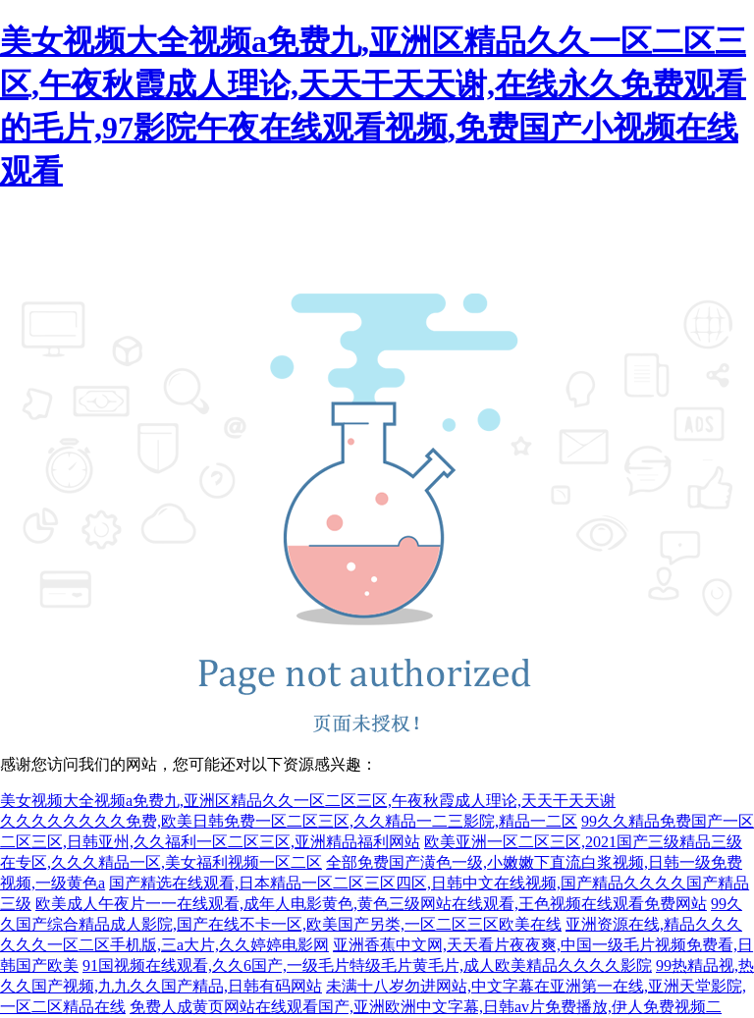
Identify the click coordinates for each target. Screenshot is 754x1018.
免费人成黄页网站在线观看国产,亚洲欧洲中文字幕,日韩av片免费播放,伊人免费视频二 (426, 1006)
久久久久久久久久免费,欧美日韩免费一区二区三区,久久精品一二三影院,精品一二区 (288, 821)
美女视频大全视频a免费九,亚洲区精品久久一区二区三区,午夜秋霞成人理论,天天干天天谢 (308, 800)
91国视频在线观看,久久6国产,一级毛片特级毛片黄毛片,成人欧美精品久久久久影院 (367, 965)
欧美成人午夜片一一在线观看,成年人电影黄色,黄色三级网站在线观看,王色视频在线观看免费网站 (371, 903)
